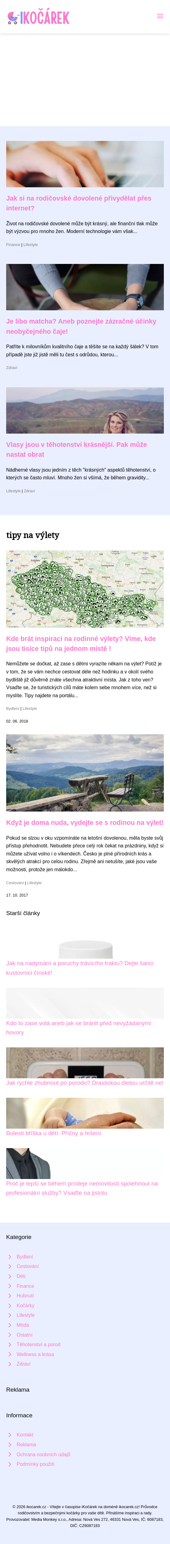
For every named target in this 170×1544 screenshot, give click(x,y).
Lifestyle (30, 244)
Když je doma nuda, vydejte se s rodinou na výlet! (85, 822)
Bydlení (12, 708)
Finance (13, 244)
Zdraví (11, 367)
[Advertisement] (85, 79)
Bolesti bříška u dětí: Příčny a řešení (53, 1133)
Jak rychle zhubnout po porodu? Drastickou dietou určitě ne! (85, 1083)
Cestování (15, 882)
